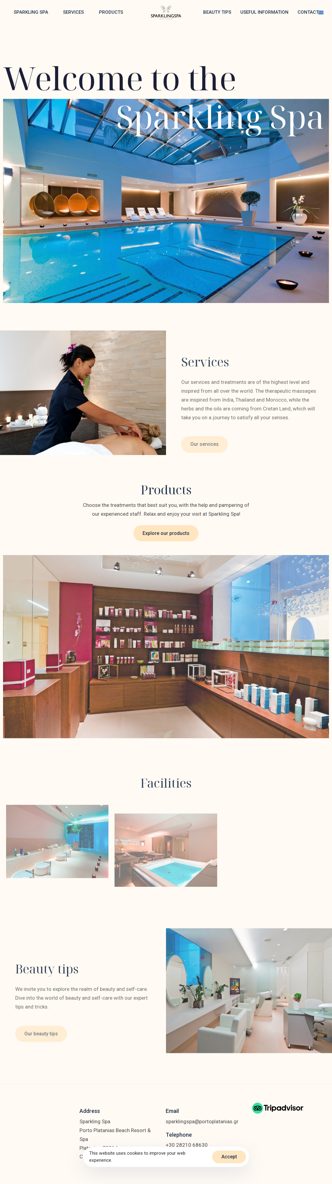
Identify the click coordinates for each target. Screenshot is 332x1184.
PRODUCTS (111, 12)
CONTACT (308, 12)
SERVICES (73, 12)
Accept (229, 1157)
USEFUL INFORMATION (264, 12)
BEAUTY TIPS (217, 12)
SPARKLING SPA (31, 12)
